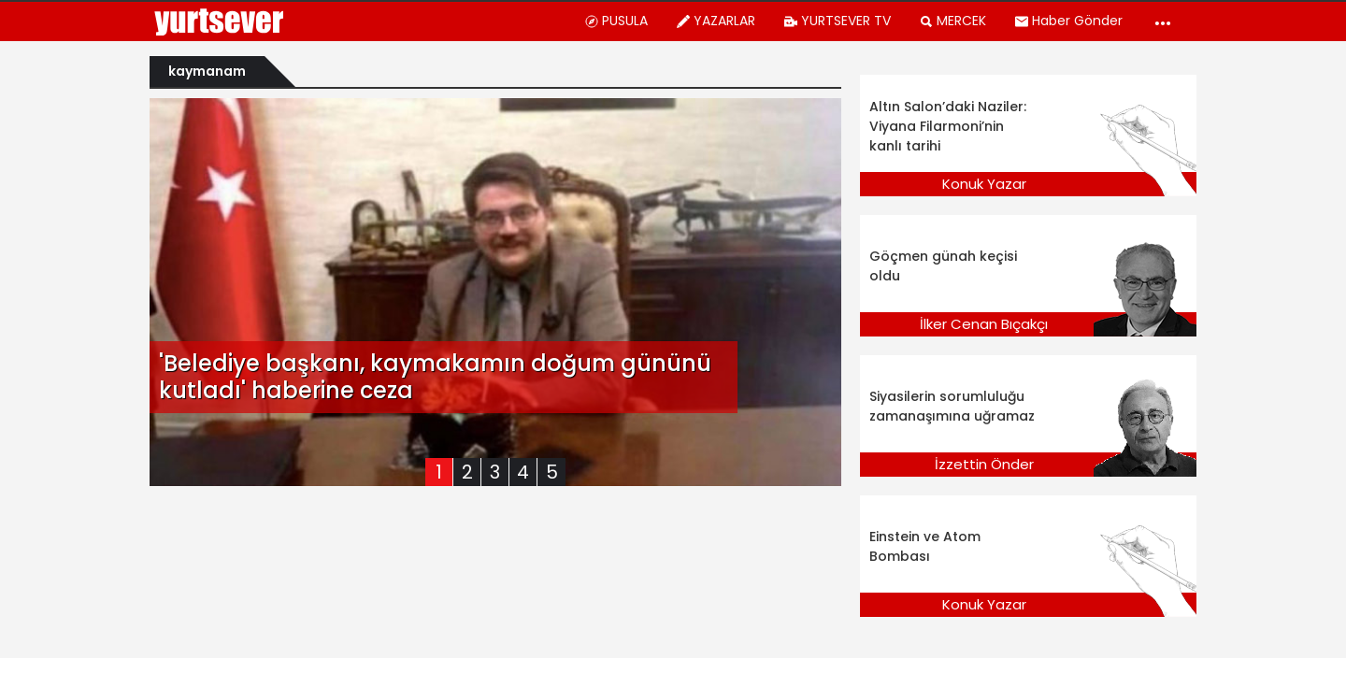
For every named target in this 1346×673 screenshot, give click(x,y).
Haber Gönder (1068, 20)
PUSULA (616, 20)
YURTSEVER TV (837, 20)
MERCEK (952, 20)
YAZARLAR (715, 20)
